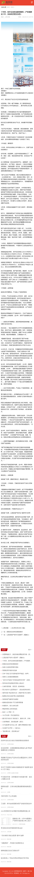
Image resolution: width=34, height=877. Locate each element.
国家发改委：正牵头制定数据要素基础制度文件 (16, 787)
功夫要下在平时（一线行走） (11, 728)
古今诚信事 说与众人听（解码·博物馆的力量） (17, 725)
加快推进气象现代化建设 (10, 699)
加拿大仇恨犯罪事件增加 (10, 667)
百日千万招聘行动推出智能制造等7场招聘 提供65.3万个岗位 (17, 768)
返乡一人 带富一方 (8, 712)
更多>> (30, 649)
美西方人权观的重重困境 (10, 677)
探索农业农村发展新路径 (15, 632)
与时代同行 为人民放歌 (9, 796)
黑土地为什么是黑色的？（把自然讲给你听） (16, 689)
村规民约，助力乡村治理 (10, 705)
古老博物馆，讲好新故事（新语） (13, 721)
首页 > (9, 7)
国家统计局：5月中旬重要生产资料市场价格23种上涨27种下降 (23, 820)
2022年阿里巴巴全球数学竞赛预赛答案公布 (15, 811)
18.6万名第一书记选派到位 (10, 715)
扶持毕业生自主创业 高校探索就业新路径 (15, 740)
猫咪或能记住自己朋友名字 (10, 850)
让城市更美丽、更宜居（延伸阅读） (14, 686)
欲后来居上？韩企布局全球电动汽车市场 (15, 858)
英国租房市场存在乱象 (9, 670)
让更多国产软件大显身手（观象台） (18, 635)
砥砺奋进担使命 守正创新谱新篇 (12, 702)
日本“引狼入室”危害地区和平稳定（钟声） (16, 673)
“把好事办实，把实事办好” (11, 731)
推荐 (4, 650)
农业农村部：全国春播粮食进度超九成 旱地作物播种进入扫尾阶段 (16, 749)
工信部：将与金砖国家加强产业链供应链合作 (16, 803)
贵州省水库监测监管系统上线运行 (13, 683)
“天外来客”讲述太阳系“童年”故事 (12, 835)
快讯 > (13, 7)
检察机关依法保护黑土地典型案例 (13, 696)
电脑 (4, 736)
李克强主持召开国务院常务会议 (11, 828)
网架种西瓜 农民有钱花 (9, 709)
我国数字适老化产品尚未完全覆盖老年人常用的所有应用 (16, 759)
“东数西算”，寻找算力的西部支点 (12, 843)
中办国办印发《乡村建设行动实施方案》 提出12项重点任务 (16, 778)
